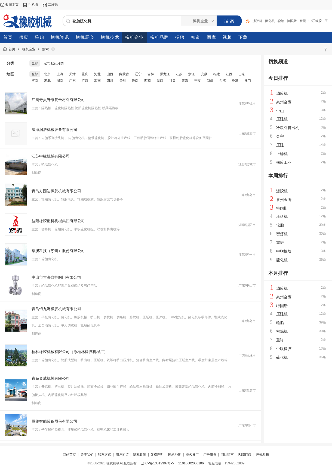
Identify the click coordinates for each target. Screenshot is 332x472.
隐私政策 (139, 455)
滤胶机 (257, 21)
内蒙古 (124, 74)
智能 (302, 21)
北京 (47, 74)
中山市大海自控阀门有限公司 (56, 277)
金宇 (280, 136)
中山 (280, 111)
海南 (97, 81)
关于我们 (87, 455)
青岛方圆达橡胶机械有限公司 (56, 191)
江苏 (179, 74)
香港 (235, 81)
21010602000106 (191, 463)
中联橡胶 (315, 21)
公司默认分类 (54, 63)
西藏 (147, 81)
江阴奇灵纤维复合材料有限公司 (58, 99)
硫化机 (270, 21)
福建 (216, 74)
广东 (72, 81)
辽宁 (138, 74)
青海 (185, 81)
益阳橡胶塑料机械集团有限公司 (58, 221)
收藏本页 (12, 5)
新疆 (210, 81)
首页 (12, 49)
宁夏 (197, 81)
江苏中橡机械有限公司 (51, 156)
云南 (135, 81)
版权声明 (157, 455)
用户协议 (122, 455)
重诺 (280, 242)
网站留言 (227, 455)
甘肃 (172, 81)
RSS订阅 (245, 455)
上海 (60, 74)
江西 (229, 74)
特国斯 (292, 21)
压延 (280, 145)
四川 (110, 81)
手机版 (33, 5)
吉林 (150, 74)
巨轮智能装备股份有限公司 (54, 421)
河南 (35, 81)
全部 (35, 63)
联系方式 (104, 455)
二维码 (53, 5)
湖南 (60, 81)
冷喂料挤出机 (287, 127)
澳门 (247, 81)
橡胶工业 (283, 162)
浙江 (191, 74)
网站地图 (174, 455)
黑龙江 (165, 74)
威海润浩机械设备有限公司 (54, 129)
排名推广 (192, 455)
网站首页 (69, 455)
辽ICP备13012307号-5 (157, 463)
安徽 (204, 74)
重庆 (85, 74)
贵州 (122, 81)
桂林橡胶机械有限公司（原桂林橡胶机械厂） (70, 352)
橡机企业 (28, 49)
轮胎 (281, 21)
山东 (241, 74)
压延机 (282, 119)
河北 (97, 74)
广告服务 (209, 455)
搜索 (45, 49)
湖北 (47, 81)
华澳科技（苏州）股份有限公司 (58, 250)
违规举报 (262, 455)
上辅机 (282, 154)
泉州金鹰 (283, 102)
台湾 (222, 81)
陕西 (160, 81)
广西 (85, 81)
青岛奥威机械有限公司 (51, 378)
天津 (72, 74)
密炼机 (282, 234)
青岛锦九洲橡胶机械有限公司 (56, 309)
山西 (110, 74)
